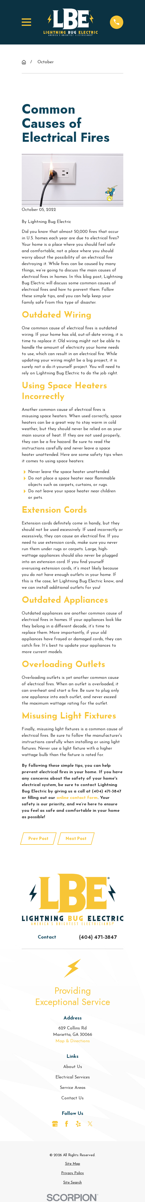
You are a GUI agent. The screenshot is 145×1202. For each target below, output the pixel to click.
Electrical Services (72, 1077)
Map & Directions (72, 1041)
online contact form (77, 798)
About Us (72, 1067)
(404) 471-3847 (98, 937)
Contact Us (72, 1098)
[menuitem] (72, 1164)
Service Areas (72, 1088)
